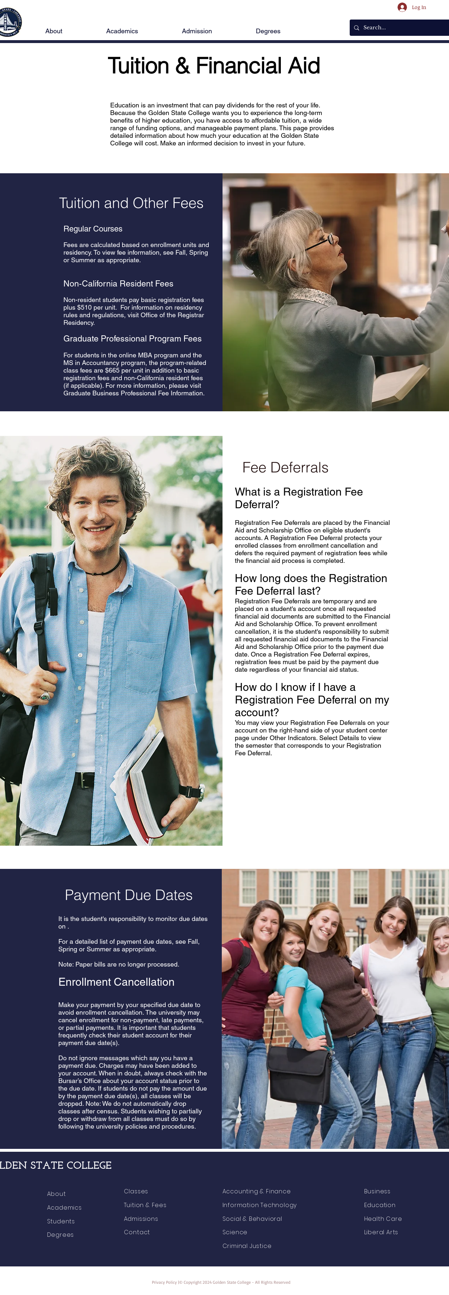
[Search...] (404, 28)
